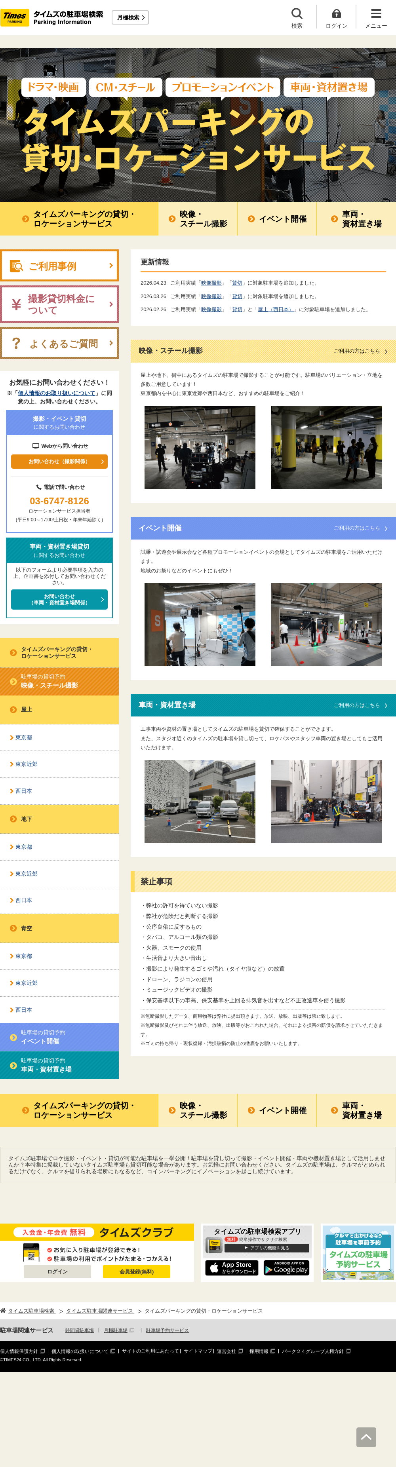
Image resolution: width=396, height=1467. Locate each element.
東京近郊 (26, 764)
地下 (26, 819)
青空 (26, 928)
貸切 (237, 283)
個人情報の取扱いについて (80, 1351)
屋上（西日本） (276, 309)
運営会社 (226, 1351)
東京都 (23, 737)
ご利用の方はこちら (357, 351)
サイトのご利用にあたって (150, 1351)
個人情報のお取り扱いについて (56, 393)
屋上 (26, 709)
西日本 (23, 791)
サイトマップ (198, 1351)
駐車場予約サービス (167, 1330)
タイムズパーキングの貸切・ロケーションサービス (84, 219)
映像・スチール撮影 (203, 219)
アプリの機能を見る (269, 1247)
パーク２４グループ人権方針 (313, 1351)
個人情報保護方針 (19, 1351)
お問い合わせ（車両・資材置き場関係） (59, 599)
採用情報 (258, 1351)
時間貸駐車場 (79, 1330)
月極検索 (128, 17)
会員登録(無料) (137, 1272)
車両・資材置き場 (362, 219)
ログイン (57, 1272)
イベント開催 (283, 219)
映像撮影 (211, 283)
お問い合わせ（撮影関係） (59, 461)
